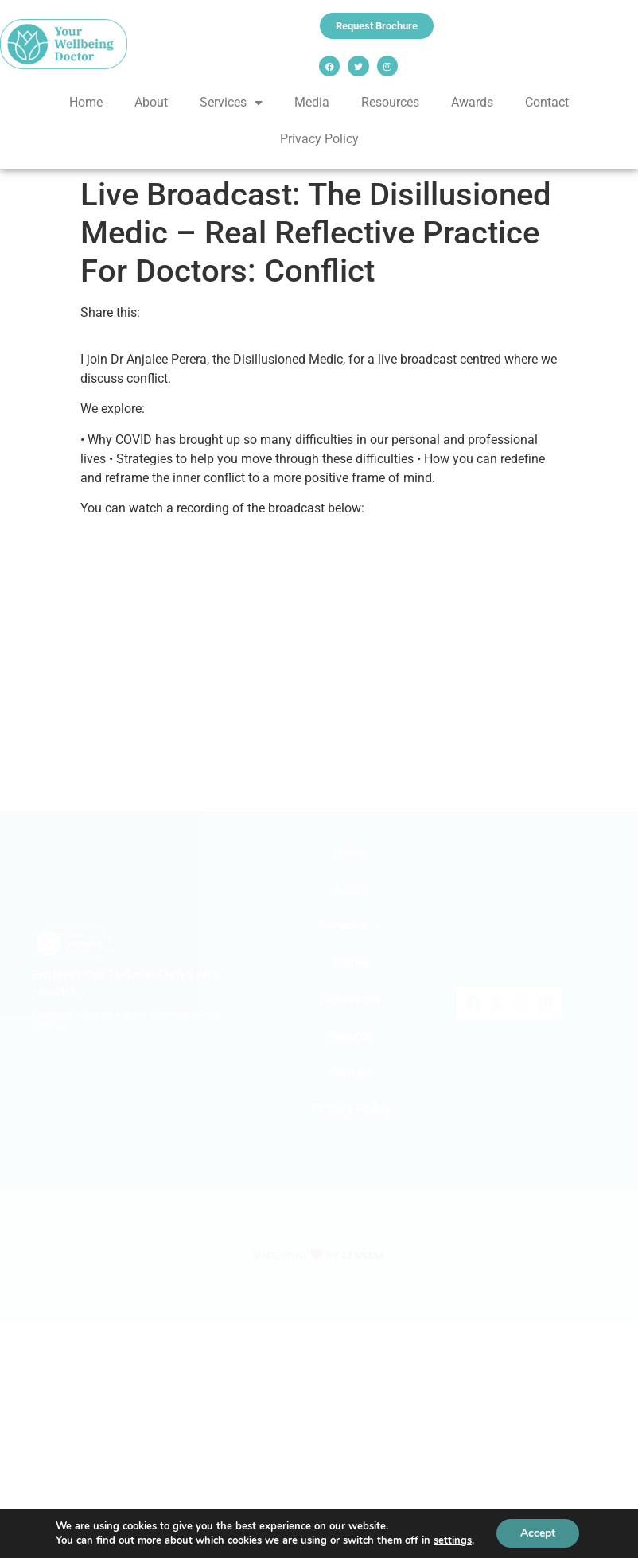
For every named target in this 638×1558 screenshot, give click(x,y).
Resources (390, 102)
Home (86, 102)
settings (453, 1540)
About (151, 102)
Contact (547, 102)
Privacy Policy (319, 138)
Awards (472, 102)
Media (311, 102)
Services (231, 102)
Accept (537, 1532)
